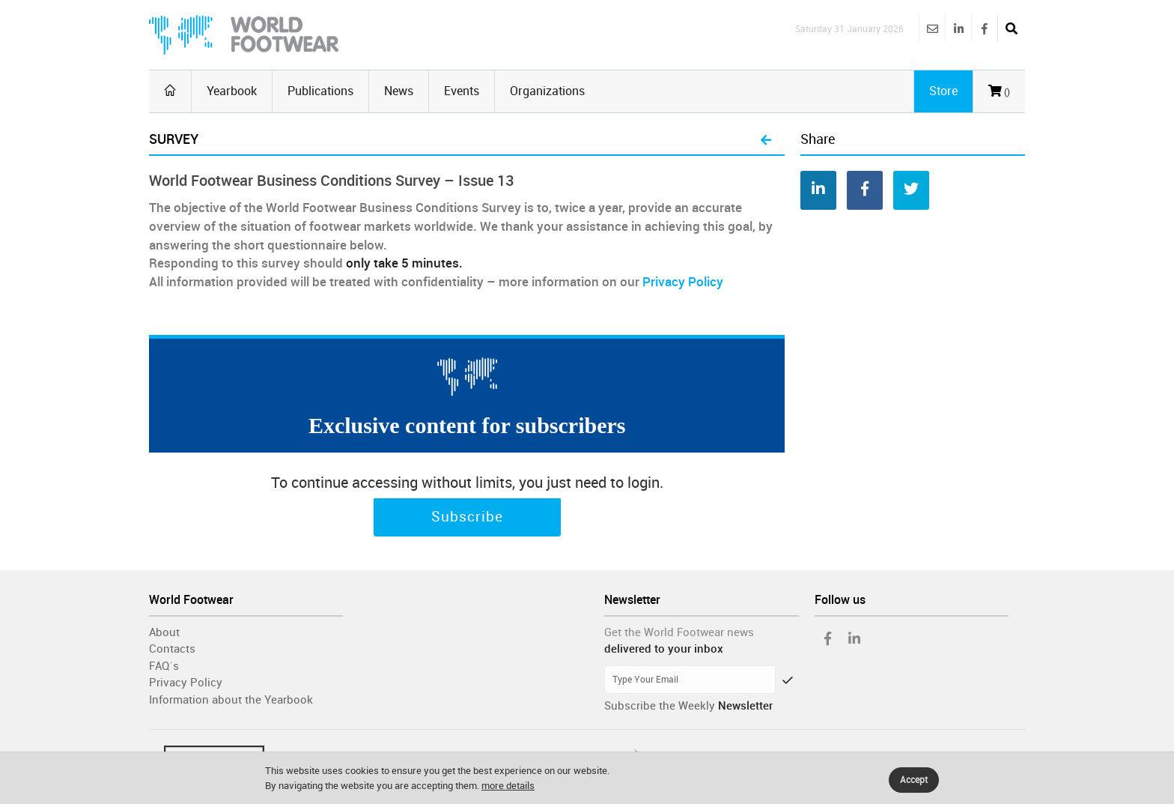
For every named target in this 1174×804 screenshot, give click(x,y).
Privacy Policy (682, 282)
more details (508, 785)
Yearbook (232, 91)
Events (461, 91)
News (398, 91)
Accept (914, 780)
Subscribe (467, 517)
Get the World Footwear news (679, 632)
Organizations (547, 91)
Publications (320, 91)
